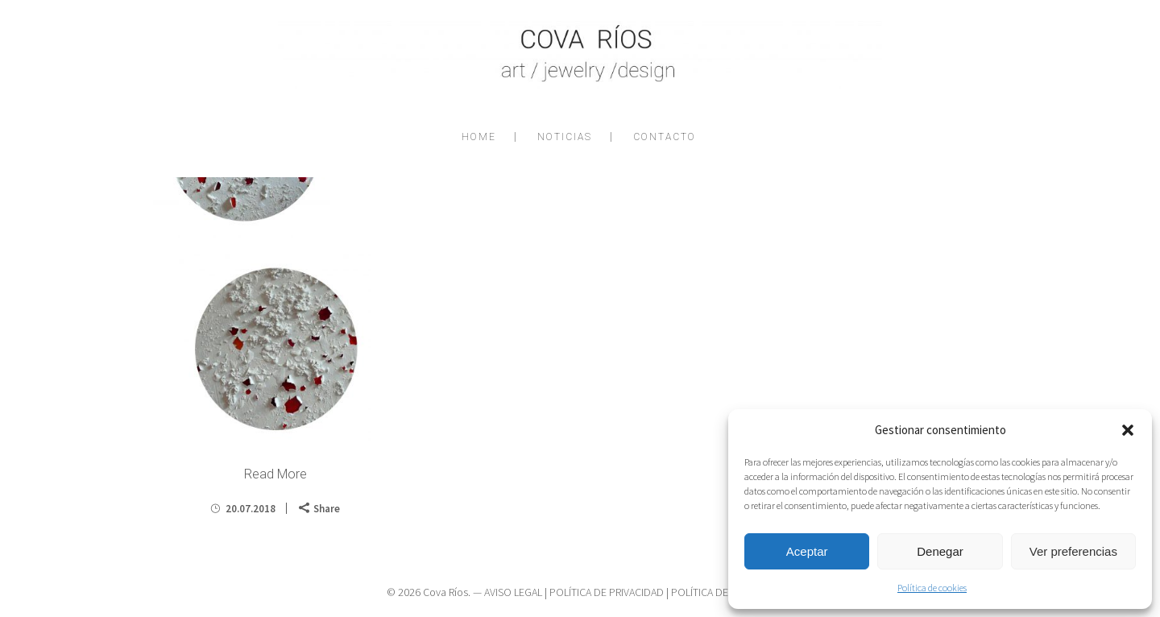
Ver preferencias (1073, 551)
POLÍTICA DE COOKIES (722, 592)
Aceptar (807, 551)
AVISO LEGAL (513, 592)
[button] (1128, 430)
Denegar (940, 551)
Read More (275, 474)
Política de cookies (932, 588)
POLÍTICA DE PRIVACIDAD (606, 592)
